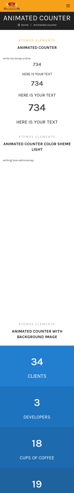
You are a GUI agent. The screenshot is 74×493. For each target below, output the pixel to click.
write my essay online (16, 58)
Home (24, 25)
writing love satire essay (18, 160)
